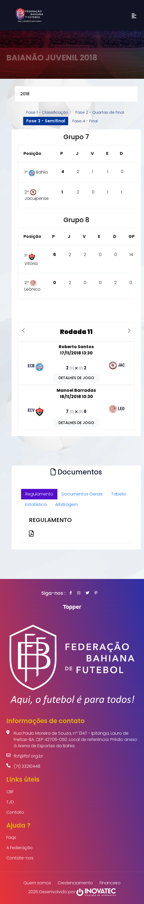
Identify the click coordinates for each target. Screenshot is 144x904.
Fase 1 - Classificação (47, 112)
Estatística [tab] (36, 504)
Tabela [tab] (118, 494)
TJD (10, 802)
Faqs (11, 837)
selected (76, 94)
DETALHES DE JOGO (76, 377)
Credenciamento (75, 883)
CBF (10, 792)
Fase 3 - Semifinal (45, 121)
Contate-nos (19, 858)
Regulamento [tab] (39, 494)
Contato (15, 812)
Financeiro (110, 883)
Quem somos (37, 883)
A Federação (19, 848)
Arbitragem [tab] (66, 504)
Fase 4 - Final (85, 121)
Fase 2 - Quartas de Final (100, 112)
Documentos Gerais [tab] (82, 494)
